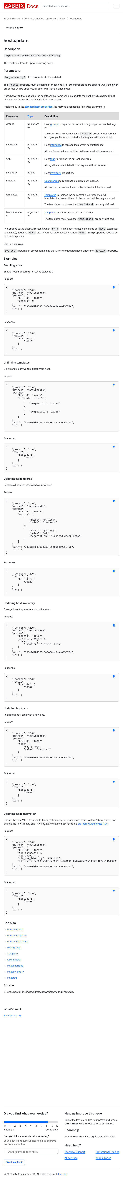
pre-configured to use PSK (93, 892)
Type (30, 115)
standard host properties (38, 105)
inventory (55, 171)
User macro (13, 1042)
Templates (50, 193)
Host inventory (15, 1054)
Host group (13, 1030)
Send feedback (14, 1162)
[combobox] (76, 6)
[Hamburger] (116, 6)
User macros (51, 179)
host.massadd (15, 1012)
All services (71, 1157)
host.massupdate (17, 1018)
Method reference (46, 18)
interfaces (56, 143)
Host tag (12, 1060)
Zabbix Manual (12, 18)
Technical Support (75, 1151)
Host (62, 18)
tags (52, 157)
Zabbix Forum (103, 1157)
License (62, 1174)
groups (54, 123)
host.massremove (17, 1024)
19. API (28, 18)
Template (12, 1036)
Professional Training (107, 1151)
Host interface (15, 1048)
